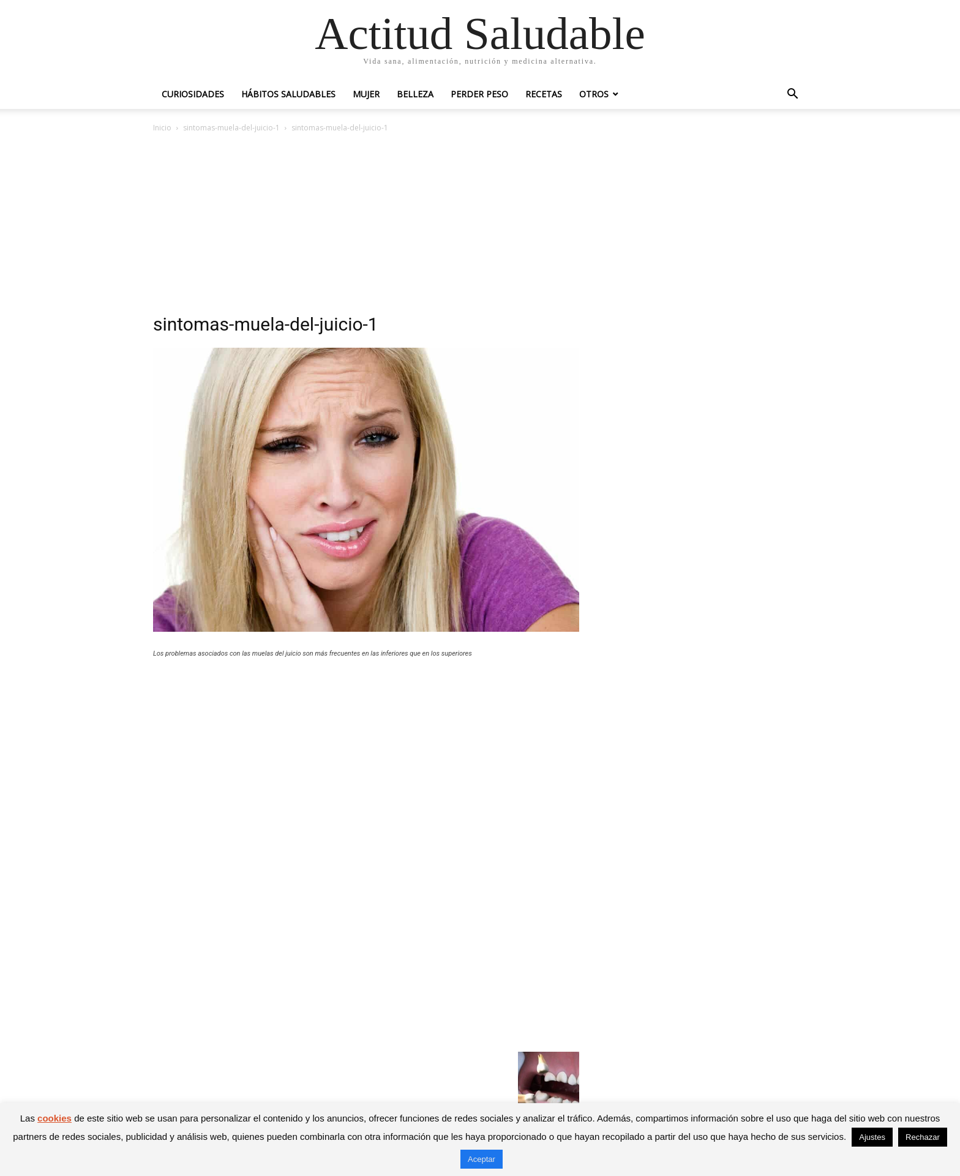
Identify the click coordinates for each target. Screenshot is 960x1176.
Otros (594, 94)
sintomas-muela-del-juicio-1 (231, 127)
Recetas (543, 94)
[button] (792, 95)
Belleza (415, 94)
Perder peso (479, 94)
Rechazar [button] (923, 1137)
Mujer (366, 94)
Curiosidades (193, 94)
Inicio (162, 127)
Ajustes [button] (872, 1137)
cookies (54, 1118)
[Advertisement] (480, 226)
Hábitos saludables (288, 94)
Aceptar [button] (481, 1159)
